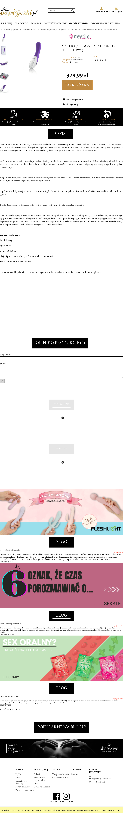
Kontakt (19, 781)
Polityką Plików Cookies (49, 810)
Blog (36, 787)
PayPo (18, 777)
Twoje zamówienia (60, 777)
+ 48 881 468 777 (97, 787)
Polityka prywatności (39, 779)
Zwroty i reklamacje (24, 793)
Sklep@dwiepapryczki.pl (100, 782)
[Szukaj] (72, 10)
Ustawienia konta (60, 781)
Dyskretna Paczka (42, 790)
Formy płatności (22, 790)
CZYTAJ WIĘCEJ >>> (7, 565)
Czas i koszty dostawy (21, 786)
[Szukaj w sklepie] (59, 10)
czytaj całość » (118, 556)
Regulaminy (39, 783)
